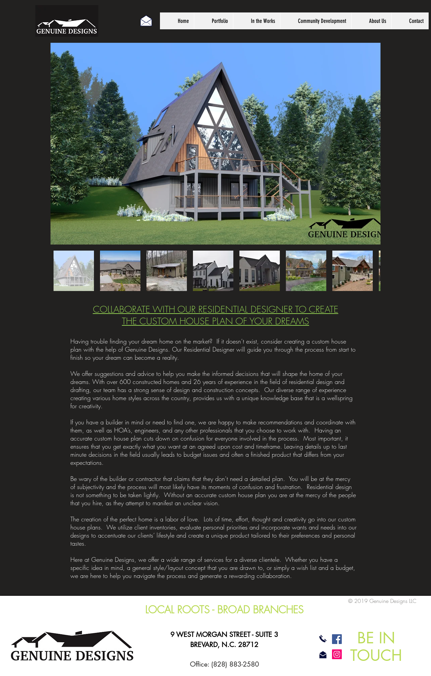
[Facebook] (337, 639)
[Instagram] (337, 654)
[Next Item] (369, 143)
